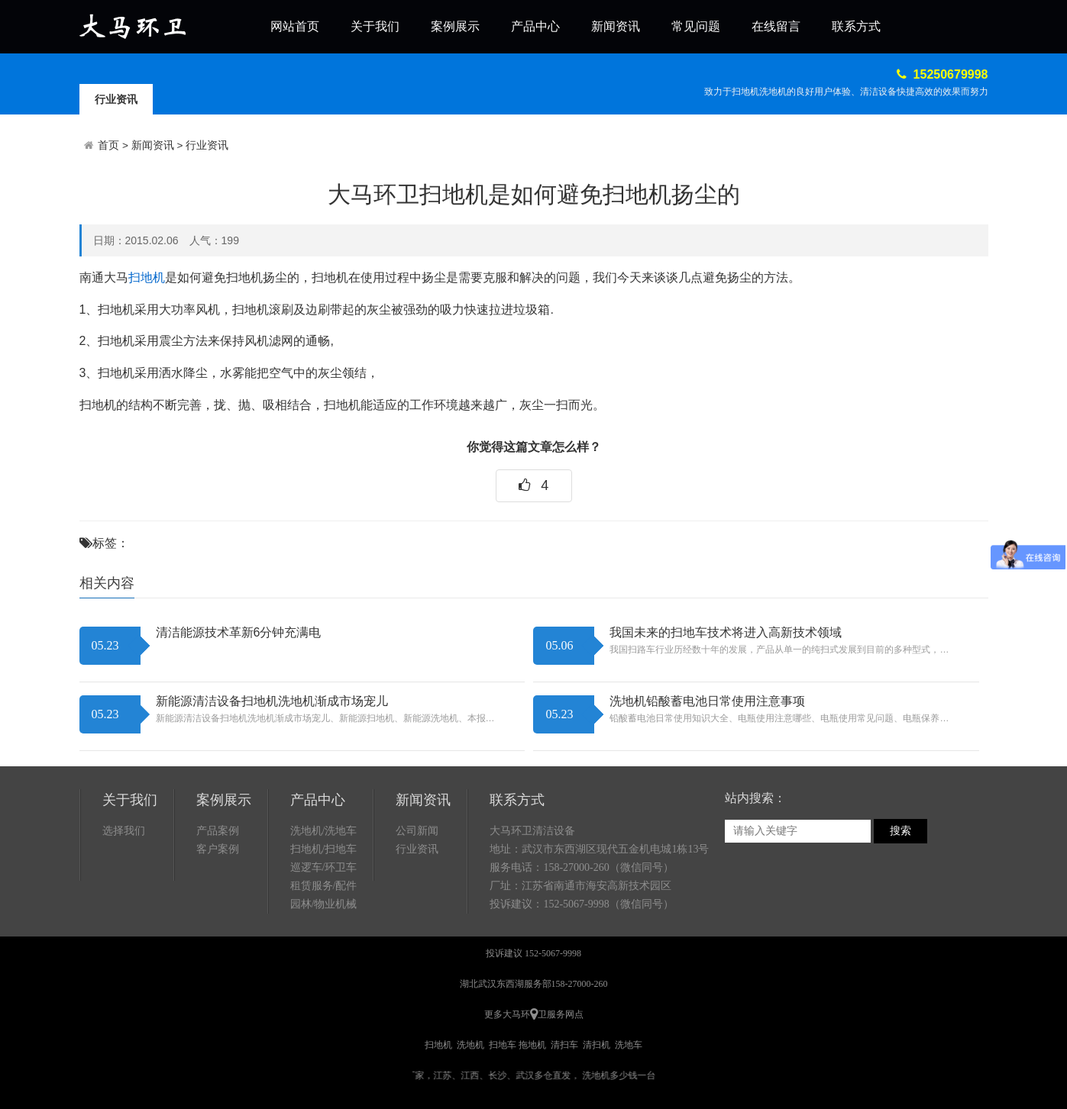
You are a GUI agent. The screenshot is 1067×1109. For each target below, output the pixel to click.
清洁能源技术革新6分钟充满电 (239, 632)
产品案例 (217, 831)
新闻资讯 (615, 26)
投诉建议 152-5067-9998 (533, 953)
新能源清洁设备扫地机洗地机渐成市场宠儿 (272, 701)
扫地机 (146, 277)
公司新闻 (417, 831)
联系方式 (856, 26)
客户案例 (217, 849)
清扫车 (564, 1045)
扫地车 (502, 1045)
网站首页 (294, 26)
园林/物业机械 (323, 904)
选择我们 (123, 831)
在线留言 (776, 26)
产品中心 (535, 26)
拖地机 (532, 1045)
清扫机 (596, 1045)
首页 (108, 145)
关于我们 (375, 26)
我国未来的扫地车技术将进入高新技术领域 (725, 632)
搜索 (900, 831)
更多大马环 (507, 1014)
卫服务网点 (561, 1014)
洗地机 (470, 1045)
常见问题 (695, 26)
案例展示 (455, 26)
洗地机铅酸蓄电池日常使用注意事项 (707, 701)
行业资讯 (116, 99)
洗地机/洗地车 (323, 831)
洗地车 (628, 1045)
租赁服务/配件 (323, 885)
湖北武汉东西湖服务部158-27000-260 (534, 983)
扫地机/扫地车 (323, 849)
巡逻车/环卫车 (323, 867)
